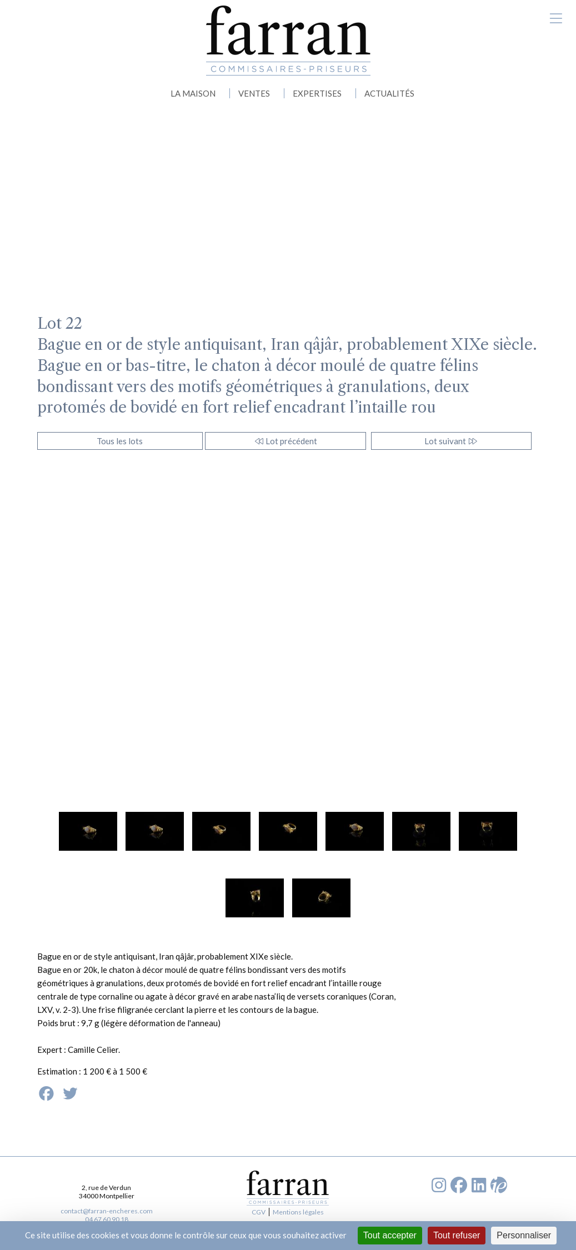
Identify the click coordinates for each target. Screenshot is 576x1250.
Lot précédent (286, 441)
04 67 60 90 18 (106, 1219)
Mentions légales (298, 1212)
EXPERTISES (317, 93)
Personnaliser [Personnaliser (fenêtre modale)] (524, 1235)
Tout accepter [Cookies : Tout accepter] (390, 1235)
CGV (259, 1212)
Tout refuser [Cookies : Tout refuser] (456, 1235)
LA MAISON (193, 93)
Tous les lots (120, 441)
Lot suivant (451, 441)
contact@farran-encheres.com (107, 1211)
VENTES (254, 93)
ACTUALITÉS (389, 93)
